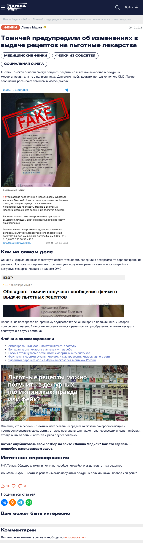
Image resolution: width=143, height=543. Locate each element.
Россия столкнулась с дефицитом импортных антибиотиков (49, 353)
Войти (131, 7)
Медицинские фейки (25, 55)
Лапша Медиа (31, 27)
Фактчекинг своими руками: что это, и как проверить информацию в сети (59, 356)
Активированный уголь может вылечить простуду (42, 346)
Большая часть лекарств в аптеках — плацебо (40, 349)
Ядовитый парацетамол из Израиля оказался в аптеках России (52, 360)
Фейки (10, 27)
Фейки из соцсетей (75, 55)
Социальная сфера (24, 63)
